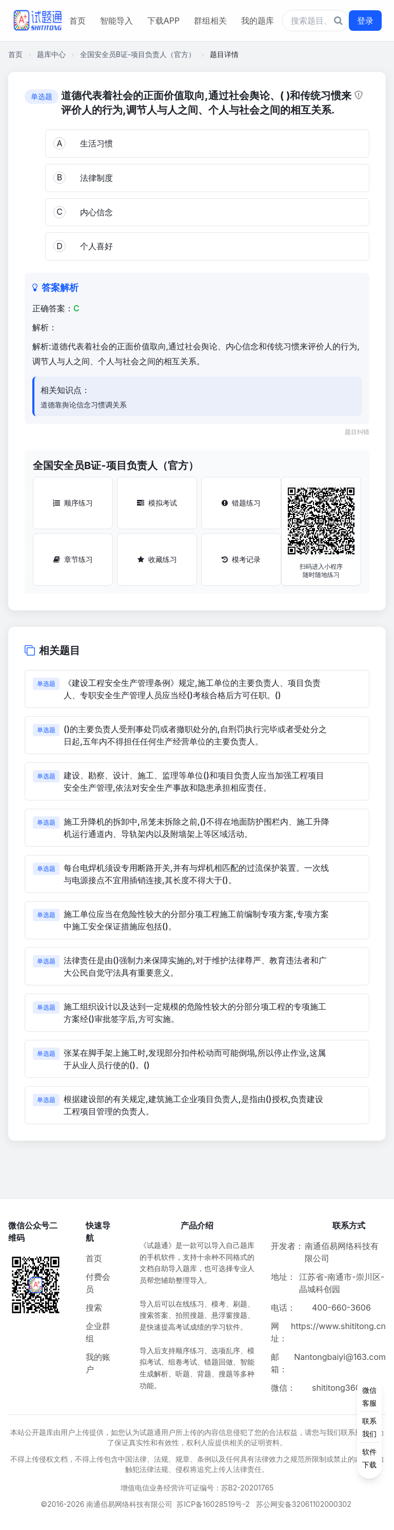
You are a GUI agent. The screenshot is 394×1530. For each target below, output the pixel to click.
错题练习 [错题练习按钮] (241, 502)
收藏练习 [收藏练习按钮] (157, 559)
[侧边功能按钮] (369, 1427)
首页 (77, 20)
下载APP (163, 20)
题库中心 (51, 54)
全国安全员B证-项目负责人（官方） (138, 54)
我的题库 (257, 20)
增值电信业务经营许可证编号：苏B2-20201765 (197, 1487)
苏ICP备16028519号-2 (213, 1504)
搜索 (94, 1307)
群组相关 (210, 20)
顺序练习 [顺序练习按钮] (73, 502)
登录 (365, 20)
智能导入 (116, 20)
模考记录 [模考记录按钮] (241, 559)
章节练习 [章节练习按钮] (73, 559)
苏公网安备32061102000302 (303, 1504)
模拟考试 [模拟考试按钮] (157, 502)
